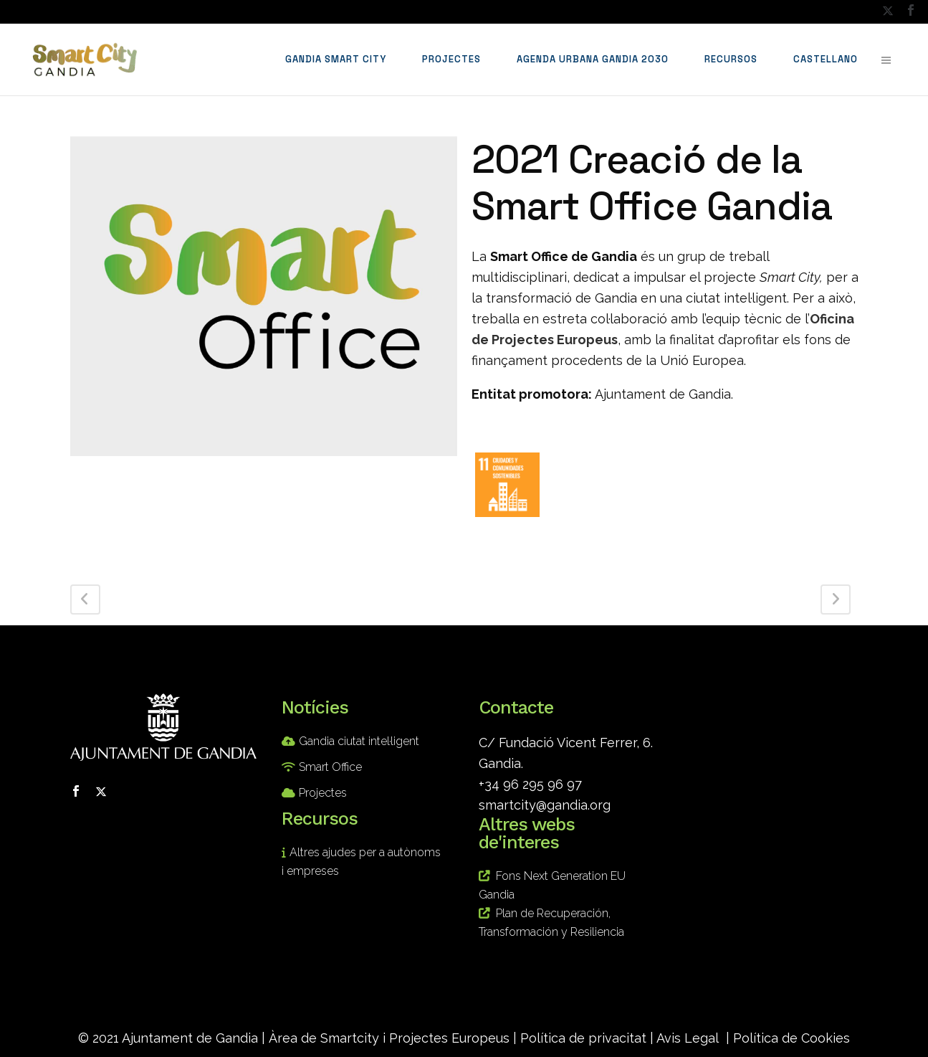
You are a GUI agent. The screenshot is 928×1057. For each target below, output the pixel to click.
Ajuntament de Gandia (190, 1038)
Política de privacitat (583, 1038)
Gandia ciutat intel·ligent (359, 741)
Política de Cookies (791, 1038)
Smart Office (330, 767)
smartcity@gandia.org (545, 804)
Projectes (323, 793)
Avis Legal (687, 1038)
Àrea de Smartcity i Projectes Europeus (389, 1038)
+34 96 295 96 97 (530, 784)
